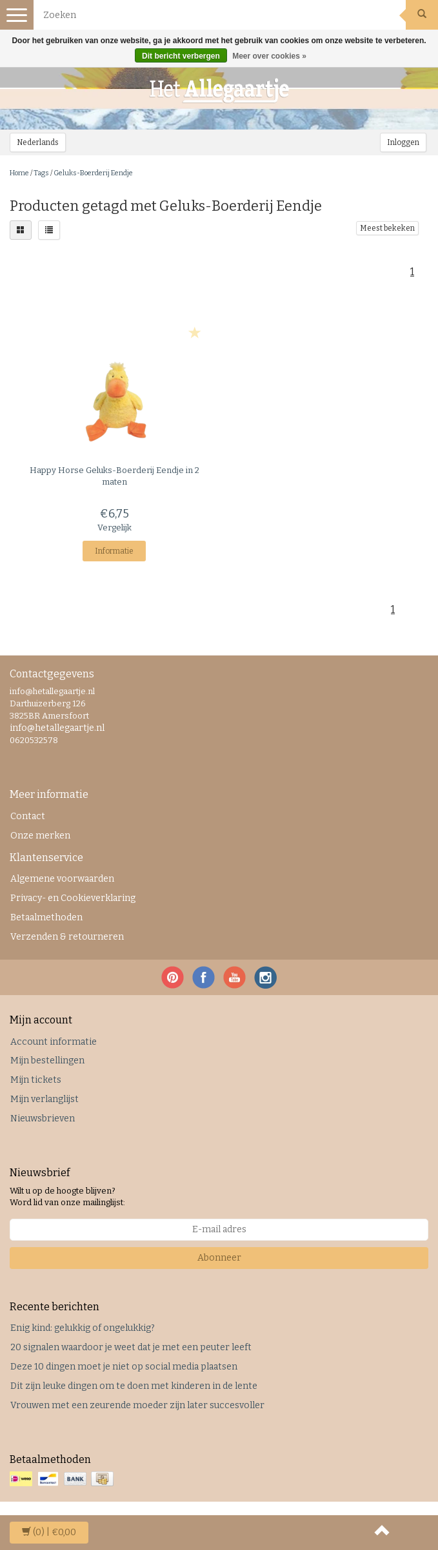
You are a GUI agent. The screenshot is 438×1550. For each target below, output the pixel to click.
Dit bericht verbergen (181, 56)
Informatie (114, 551)
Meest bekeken (387, 228)
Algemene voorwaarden (62, 878)
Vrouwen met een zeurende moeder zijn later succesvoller (137, 1405)
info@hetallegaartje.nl (57, 727)
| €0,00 (49, 1532)
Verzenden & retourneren (67, 936)
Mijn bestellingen (47, 1060)
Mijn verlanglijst (44, 1099)
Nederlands (38, 142)
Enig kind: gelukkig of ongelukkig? (82, 1327)
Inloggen (403, 142)
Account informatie (53, 1041)
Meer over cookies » (269, 56)
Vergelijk (114, 527)
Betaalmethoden (46, 917)
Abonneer (219, 1257)
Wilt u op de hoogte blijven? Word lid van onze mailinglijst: (67, 1197)
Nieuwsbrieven (42, 1118)
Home (19, 173)
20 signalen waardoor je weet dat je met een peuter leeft (131, 1347)
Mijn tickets (35, 1079)
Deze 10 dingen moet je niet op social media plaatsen (123, 1366)
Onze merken (40, 835)
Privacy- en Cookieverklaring (72, 898)
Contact (27, 816)
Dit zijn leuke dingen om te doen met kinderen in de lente (133, 1385)
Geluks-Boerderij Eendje (93, 173)
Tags (41, 173)
